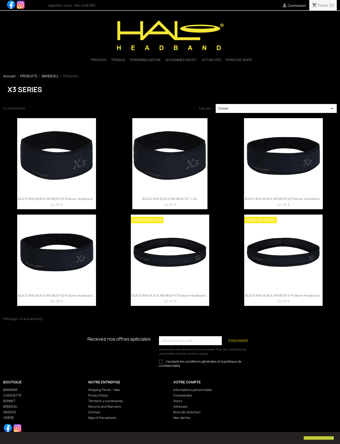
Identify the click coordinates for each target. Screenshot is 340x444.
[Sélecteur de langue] (262, 5)
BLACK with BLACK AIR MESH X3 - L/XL (169, 199)
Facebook (11, 4)
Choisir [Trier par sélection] (276, 108)
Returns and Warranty (104, 406)
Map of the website (102, 418)
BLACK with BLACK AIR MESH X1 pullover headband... (170, 295)
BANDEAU (10, 406)
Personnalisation (145, 60)
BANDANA (10, 390)
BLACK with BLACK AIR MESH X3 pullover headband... (56, 199)
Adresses (180, 406)
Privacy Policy (98, 395)
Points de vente (239, 60)
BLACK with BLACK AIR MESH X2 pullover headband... (283, 199)
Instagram (20, 4)
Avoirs (177, 401)
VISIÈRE (8, 418)
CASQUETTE (12, 395)
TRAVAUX (118, 60)
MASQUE (9, 412)
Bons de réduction (187, 412)
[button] (7, 438)
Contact (94, 412)
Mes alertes (182, 418)
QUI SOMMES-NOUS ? (181, 60)
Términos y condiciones (105, 401)
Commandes (182, 395)
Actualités (211, 60)
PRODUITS (98, 60)
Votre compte (187, 382)
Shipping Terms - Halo (104, 390)
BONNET (9, 401)
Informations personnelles (192, 390)
